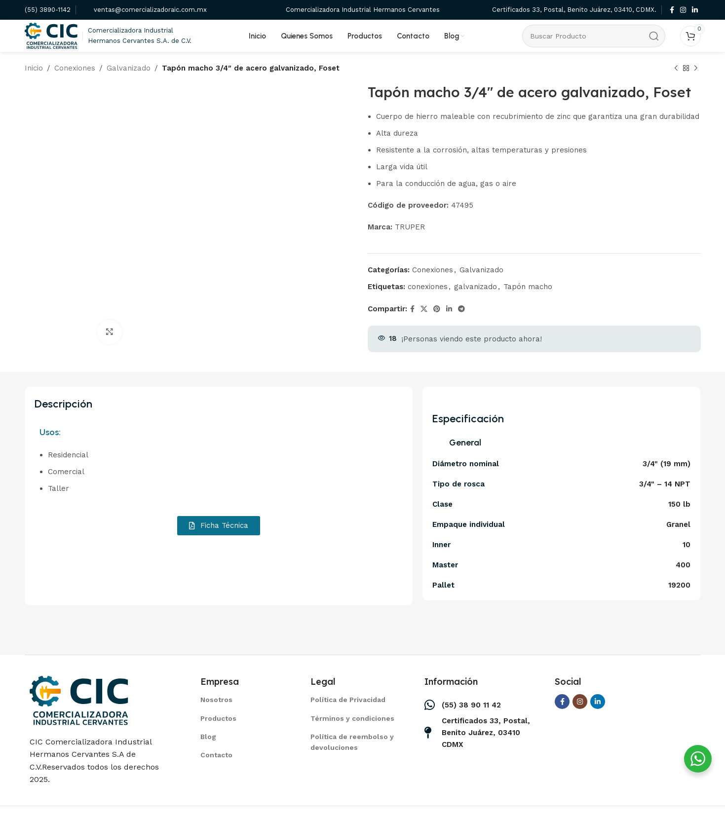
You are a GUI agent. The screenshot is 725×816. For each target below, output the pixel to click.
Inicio (34, 68)
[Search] (593, 36)
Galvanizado (129, 68)
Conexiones (74, 68)
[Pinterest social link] (436, 309)
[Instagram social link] (683, 10)
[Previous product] (676, 69)
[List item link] (242, 699)
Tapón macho (527, 286)
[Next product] (696, 69)
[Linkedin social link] (695, 10)
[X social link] (424, 309)
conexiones (428, 286)
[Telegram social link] (461, 309)
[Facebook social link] (672, 10)
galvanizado (475, 286)
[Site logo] (51, 35)
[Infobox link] (48, 10)
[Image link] (79, 699)
